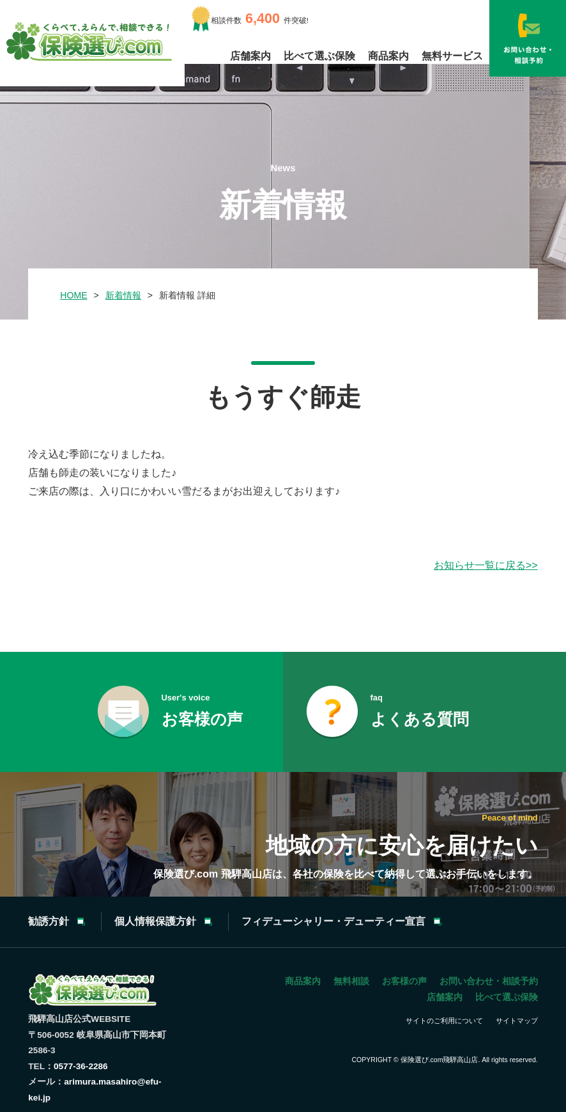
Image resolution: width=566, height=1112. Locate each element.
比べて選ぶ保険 (319, 55)
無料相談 (351, 981)
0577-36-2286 (81, 1066)
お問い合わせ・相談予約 (489, 981)
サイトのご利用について (444, 1020)
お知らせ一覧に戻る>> (486, 565)
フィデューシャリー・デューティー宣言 (333, 921)
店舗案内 (250, 55)
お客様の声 (202, 709)
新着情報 (123, 295)
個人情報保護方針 (155, 921)
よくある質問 (420, 709)
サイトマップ (517, 1020)
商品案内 (388, 55)
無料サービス (452, 55)
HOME (73, 295)
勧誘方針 (48, 921)
